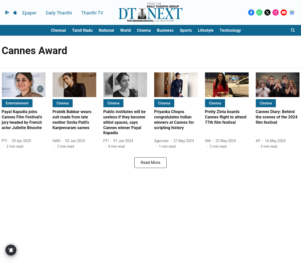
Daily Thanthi (59, 13)
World (125, 30)
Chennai (58, 30)
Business (165, 30)
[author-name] (5, 141)
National (106, 30)
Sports (186, 30)
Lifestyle (206, 30)
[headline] (23, 119)
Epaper (29, 13)
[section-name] (17, 103)
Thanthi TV (92, 13)
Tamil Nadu (82, 30)
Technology (230, 30)
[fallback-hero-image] (23, 84)
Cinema (144, 30)
